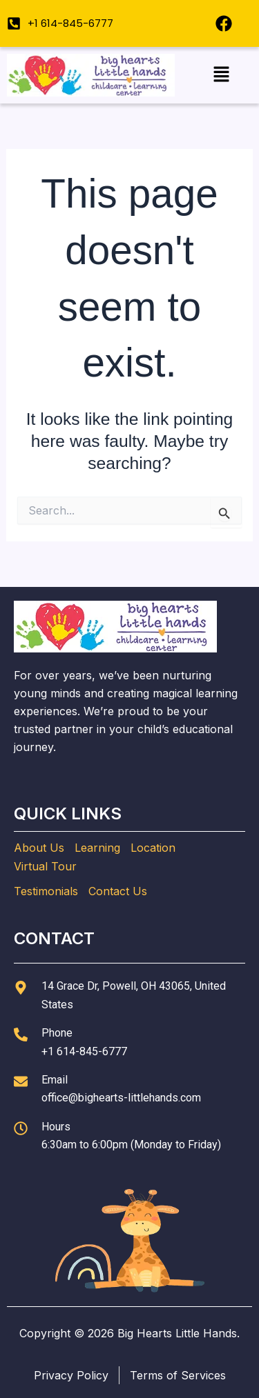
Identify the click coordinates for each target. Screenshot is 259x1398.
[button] (221, 75)
